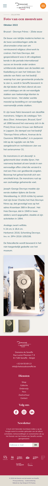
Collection (15, 15)
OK (35, 445)
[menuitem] (24, 382)
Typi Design (23, 483)
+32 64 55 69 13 (24, 363)
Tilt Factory (32, 483)
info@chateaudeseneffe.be (24, 366)
